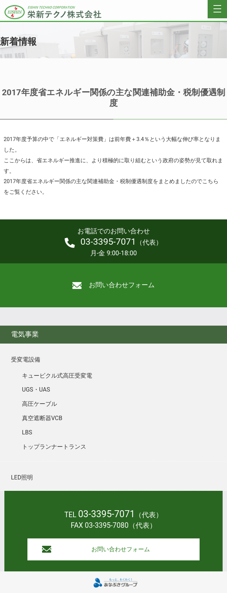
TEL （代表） (113, 515)
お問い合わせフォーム (113, 285)
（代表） (113, 242)
